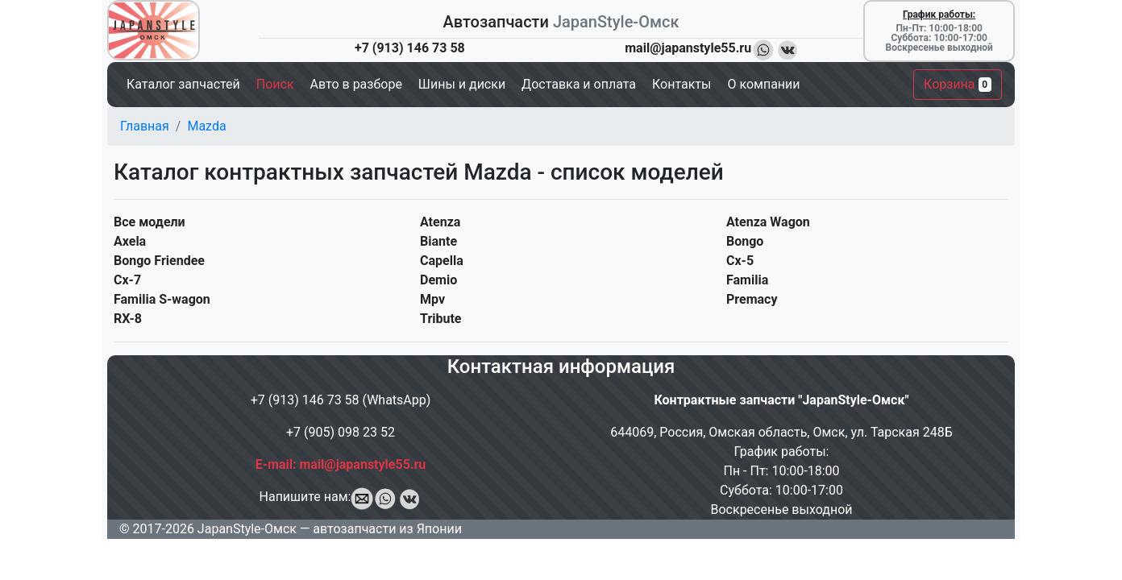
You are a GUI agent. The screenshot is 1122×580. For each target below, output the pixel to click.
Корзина (957, 84)
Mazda (206, 126)
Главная (144, 126)
